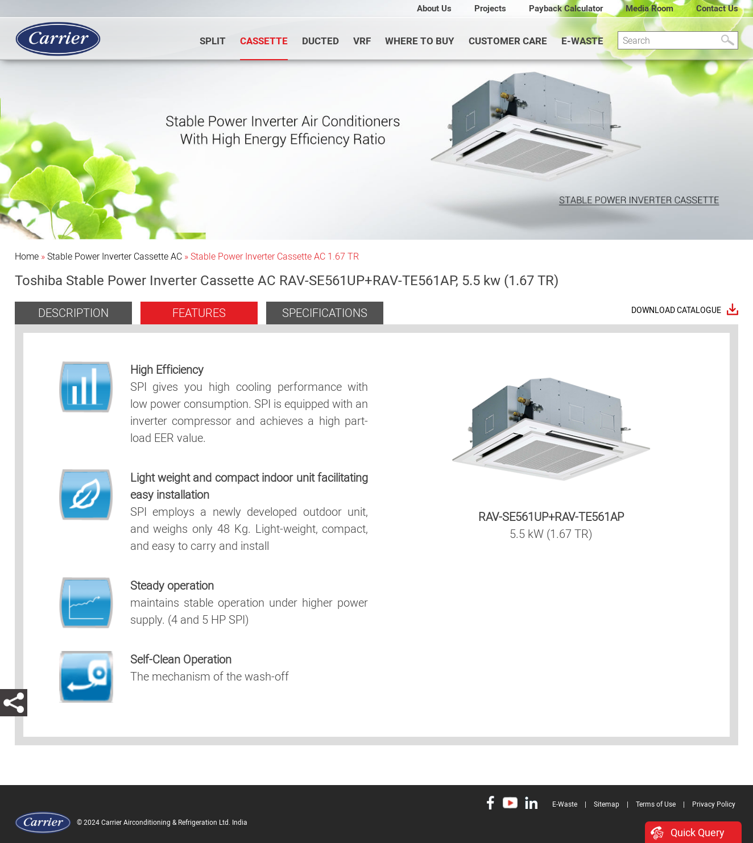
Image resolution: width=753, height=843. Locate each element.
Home (27, 256)
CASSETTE (264, 41)
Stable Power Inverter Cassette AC (114, 256)
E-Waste (582, 41)
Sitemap (606, 804)
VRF (362, 41)
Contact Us (717, 8)
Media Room (649, 8)
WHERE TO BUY (419, 41)
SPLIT (213, 41)
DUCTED (320, 41)
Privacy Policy (713, 804)
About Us (434, 8)
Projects (490, 8)
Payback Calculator (566, 8)
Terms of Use (656, 804)
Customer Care (508, 41)
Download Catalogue (676, 310)
